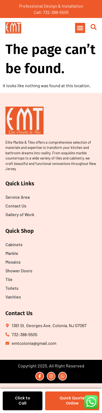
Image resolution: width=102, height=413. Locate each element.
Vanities (13, 296)
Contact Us (15, 205)
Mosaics (13, 261)
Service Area (17, 197)
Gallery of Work (19, 214)
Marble (11, 253)
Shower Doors (18, 270)
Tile (9, 279)
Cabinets (14, 244)
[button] (80, 28)
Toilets (11, 288)
